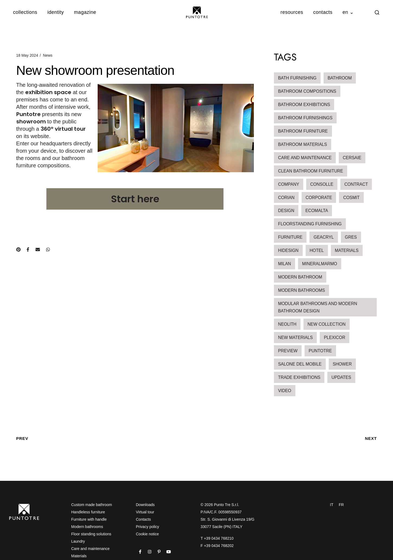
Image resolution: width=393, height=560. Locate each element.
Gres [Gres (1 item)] (351, 237)
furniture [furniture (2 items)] (290, 237)
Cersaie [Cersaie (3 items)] (352, 157)
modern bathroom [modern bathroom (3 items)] (300, 277)
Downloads (145, 505)
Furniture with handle (89, 519)
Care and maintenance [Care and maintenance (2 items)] (305, 157)
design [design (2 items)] (286, 210)
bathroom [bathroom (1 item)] (340, 78)
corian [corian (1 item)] (286, 197)
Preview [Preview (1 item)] (288, 350)
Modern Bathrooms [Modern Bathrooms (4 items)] (301, 290)
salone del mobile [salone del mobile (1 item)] (300, 364)
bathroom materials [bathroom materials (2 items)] (302, 144)
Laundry (78, 541)
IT (331, 505)
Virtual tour (145, 512)
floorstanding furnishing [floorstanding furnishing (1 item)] (310, 224)
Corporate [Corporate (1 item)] (319, 197)
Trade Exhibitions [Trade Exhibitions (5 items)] (299, 377)
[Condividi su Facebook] (28, 249)
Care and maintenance (90, 548)
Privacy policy (147, 526)
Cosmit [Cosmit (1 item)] (351, 197)
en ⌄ (348, 12)
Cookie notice (147, 534)
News (47, 55)
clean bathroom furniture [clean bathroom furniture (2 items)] (310, 171)
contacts (323, 12)
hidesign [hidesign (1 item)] (288, 250)
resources (291, 12)
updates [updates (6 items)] (341, 377)
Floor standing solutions (91, 534)
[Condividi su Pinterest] (18, 249)
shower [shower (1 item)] (342, 364)
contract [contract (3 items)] (356, 184)
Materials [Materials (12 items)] (347, 250)
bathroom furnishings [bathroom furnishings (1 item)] (305, 118)
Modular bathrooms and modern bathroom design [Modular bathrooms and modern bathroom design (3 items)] (317, 307)
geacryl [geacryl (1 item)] (324, 237)
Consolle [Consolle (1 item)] (321, 184)
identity (55, 12)
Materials (79, 556)
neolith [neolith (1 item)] (287, 324)
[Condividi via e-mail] (38, 249)
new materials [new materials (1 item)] (295, 337)
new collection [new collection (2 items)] (327, 324)
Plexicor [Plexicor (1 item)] (334, 337)
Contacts (143, 519)
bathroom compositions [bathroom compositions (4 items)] (307, 91)
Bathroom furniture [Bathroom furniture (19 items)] (303, 131)
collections (25, 12)
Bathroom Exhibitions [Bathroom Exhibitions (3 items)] (304, 104)
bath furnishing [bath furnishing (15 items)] (297, 78)
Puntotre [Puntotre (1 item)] (320, 350)
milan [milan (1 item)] (284, 263)
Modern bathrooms (87, 526)
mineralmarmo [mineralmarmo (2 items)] (319, 263)
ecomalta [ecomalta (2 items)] (316, 210)
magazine (85, 12)
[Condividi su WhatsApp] (48, 249)
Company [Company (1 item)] (288, 184)
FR (341, 505)
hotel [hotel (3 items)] (317, 250)
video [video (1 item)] (284, 390)
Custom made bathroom (91, 505)
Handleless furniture (88, 512)
